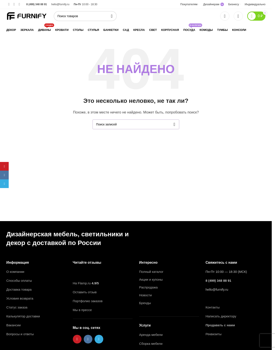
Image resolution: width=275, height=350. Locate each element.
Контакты (213, 307)
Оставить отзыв (85, 292)
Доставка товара (19, 289)
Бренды (145, 303)
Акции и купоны (151, 279)
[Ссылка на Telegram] (19, 4)
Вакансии (14, 325)
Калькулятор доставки (23, 316)
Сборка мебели (150, 343)
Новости (145, 295)
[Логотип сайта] (26, 15)
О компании (15, 271)
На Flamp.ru (82, 283)
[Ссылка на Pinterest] (9, 4)
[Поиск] (85, 16)
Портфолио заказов (88, 301)
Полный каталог (151, 271)
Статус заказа (16, 307)
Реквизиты (214, 334)
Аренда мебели (151, 335)
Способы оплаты (19, 280)
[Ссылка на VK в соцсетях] (14, 4)
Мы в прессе (82, 310)
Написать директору (221, 316)
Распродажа (148, 287)
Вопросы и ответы (20, 334)
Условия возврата (19, 298)
